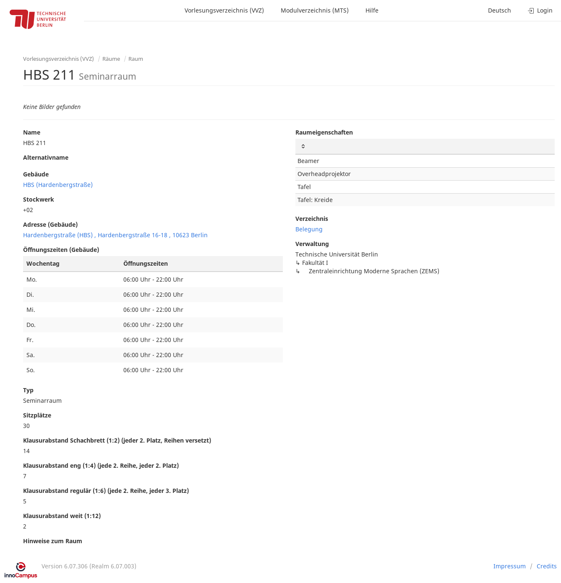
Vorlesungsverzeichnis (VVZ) (224, 10)
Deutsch (499, 10)
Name (31, 132)
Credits (547, 566)
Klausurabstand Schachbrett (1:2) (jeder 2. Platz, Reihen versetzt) (117, 440)
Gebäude (36, 174)
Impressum (509, 566)
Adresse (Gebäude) (50, 224)
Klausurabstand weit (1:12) (62, 516)
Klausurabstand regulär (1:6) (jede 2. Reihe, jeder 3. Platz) (106, 491)
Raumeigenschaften (324, 132)
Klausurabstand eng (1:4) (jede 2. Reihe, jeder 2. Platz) (101, 465)
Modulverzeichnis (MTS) (315, 10)
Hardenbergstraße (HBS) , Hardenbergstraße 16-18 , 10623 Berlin (115, 235)
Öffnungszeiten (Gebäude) (61, 250)
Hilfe (371, 10)
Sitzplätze (37, 415)
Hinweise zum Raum (52, 541)
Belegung (309, 229)
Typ (28, 390)
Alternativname (45, 157)
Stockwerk (38, 199)
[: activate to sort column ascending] (425, 146)
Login (540, 10)
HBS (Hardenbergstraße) (58, 185)
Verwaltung (312, 244)
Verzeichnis (311, 219)
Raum (135, 58)
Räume (111, 58)
